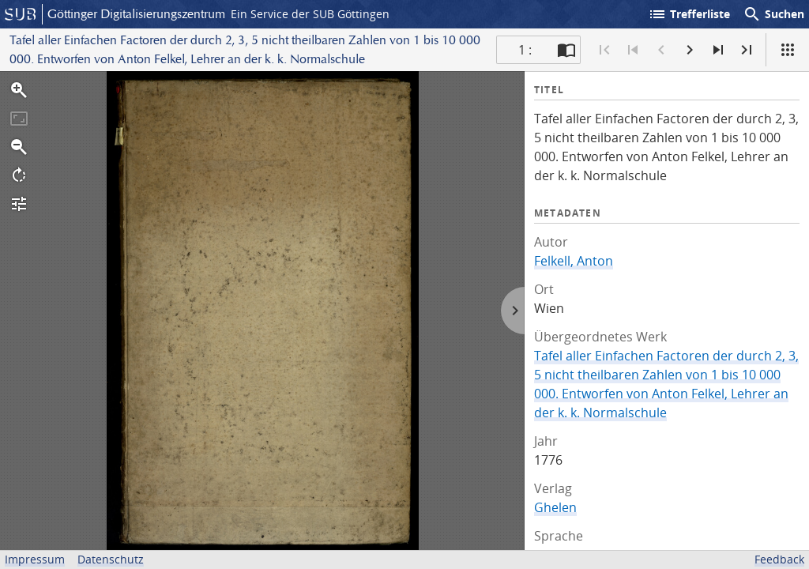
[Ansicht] (787, 49)
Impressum (35, 559)
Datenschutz (110, 559)
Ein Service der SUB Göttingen (310, 13)
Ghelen (555, 507)
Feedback (779, 559)
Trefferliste (689, 14)
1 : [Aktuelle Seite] (525, 49)
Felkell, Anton (573, 260)
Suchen (773, 14)
